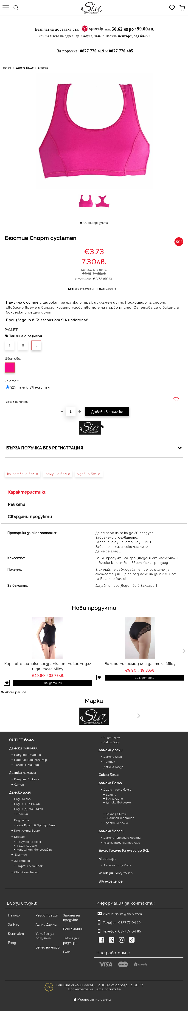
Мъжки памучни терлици (122, 842)
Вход (12, 942)
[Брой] (71, 411)
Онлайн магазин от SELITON (94, 1006)
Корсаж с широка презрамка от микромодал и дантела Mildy (48, 666)
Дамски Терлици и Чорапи (122, 837)
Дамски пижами (22, 772)
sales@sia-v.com (128, 913)
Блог (67, 951)
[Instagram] (122, 940)
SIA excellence (111, 881)
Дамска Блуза (113, 767)
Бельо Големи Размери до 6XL (124, 850)
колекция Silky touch (116, 873)
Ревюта (16, 504)
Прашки (22, 814)
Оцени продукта (96, 222)
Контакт (16, 933)
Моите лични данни (94, 996)
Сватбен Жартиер (120, 818)
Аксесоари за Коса (117, 865)
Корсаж (19, 836)
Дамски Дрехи (111, 750)
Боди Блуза (112, 737)
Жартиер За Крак (30, 866)
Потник (109, 761)
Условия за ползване (45, 935)
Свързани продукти (30, 516)
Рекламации (73, 929)
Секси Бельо (109, 774)
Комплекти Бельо (27, 830)
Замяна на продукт (71, 917)
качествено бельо (22, 473)
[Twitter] (112, 940)
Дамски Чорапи (111, 831)
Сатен (19, 784)
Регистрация (47, 915)
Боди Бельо (22, 799)
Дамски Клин (113, 756)
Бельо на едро (47, 947)
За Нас (13, 924)
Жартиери (22, 860)
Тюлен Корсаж (27, 845)
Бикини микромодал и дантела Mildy (140, 663)
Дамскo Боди (20, 792)
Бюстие (43, 67)
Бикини (111, 794)
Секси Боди (112, 742)
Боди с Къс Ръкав (27, 804)
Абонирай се (15, 692)
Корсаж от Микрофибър (34, 849)
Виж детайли (52, 683)
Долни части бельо (118, 789)
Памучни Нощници (27, 755)
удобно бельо (88, 473)
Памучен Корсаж (29, 841)
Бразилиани (114, 798)
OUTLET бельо (21, 740)
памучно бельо (57, 473)
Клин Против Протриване (36, 825)
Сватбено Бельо (26, 872)
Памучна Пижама (26, 779)
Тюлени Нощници (26, 765)
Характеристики (27, 492)
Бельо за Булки (117, 814)
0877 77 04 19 (129, 922)
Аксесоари (108, 858)
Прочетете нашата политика (94, 989)
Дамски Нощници (23, 748)
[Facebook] (102, 940)
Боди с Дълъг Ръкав (28, 809)
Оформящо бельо (116, 823)
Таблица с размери (25, 336)
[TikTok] (132, 940)
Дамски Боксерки (118, 802)
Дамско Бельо (25, 67)
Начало (7, 67)
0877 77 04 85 (129, 931)
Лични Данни (46, 924)
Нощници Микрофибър (30, 760)
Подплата (21, 820)
